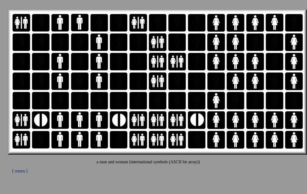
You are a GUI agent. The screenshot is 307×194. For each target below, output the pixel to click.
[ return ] (19, 171)
